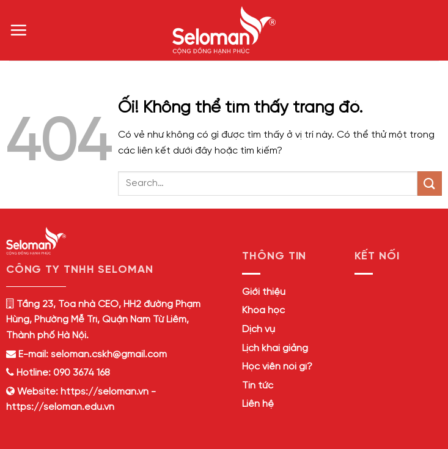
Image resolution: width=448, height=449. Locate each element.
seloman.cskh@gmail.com (109, 354)
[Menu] (18, 30)
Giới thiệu (263, 292)
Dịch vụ (258, 329)
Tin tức (257, 385)
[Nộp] (429, 183)
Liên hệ (258, 404)
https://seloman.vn (105, 392)
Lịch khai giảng (275, 348)
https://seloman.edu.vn (60, 407)
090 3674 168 (80, 373)
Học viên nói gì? (277, 367)
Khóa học (263, 310)
